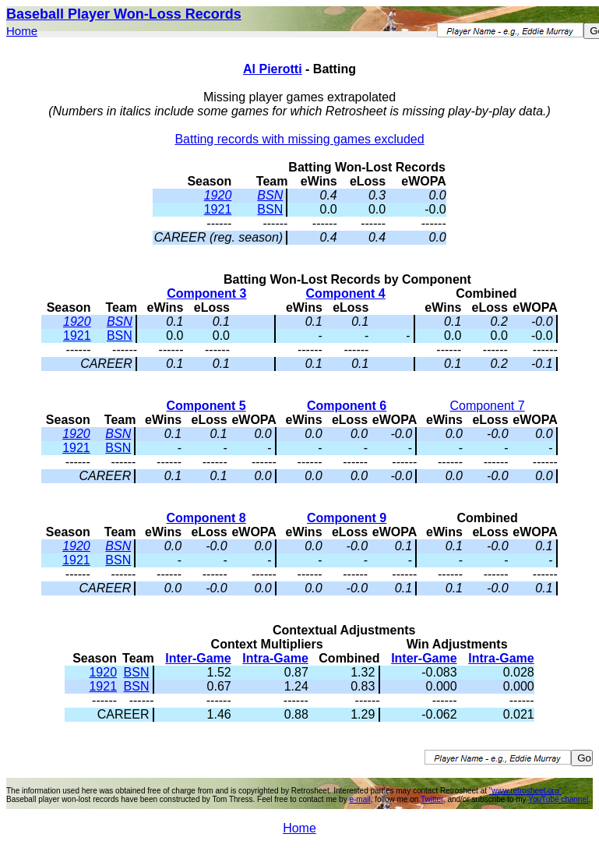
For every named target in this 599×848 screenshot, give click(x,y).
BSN (270, 195)
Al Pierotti (272, 69)
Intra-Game (275, 658)
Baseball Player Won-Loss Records (123, 14)
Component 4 (346, 293)
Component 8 (206, 518)
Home (21, 30)
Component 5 (206, 405)
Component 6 (346, 405)
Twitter (432, 799)
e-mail (359, 799)
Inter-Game (198, 658)
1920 (218, 195)
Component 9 (346, 518)
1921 (218, 209)
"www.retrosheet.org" (525, 790)
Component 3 (206, 293)
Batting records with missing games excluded (299, 139)
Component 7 (487, 405)
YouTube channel (558, 799)
